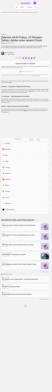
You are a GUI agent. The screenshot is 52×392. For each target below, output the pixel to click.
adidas (6, 161)
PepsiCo (7, 185)
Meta (6, 155)
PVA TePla (7, 191)
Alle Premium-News (45, 299)
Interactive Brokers (10, 209)
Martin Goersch (9, 52)
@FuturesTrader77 (11, 54)
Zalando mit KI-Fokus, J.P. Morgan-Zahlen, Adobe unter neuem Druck (25, 12)
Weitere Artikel (46, 271)
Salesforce (7, 173)
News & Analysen (4, 12)
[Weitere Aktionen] (48, 145)
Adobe (25, 110)
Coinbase (7, 167)
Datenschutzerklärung (36, 75)
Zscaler (7, 197)
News (10, 12)
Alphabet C (8, 179)
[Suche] (35, 7)
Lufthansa (7, 143)
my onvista (29, 7)
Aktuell (22, 7)
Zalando (31, 91)
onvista (2, 43)
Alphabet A (8, 149)
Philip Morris (8, 203)
